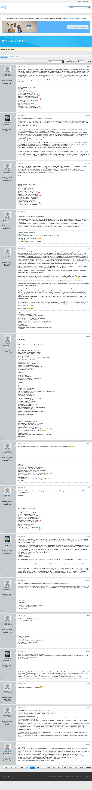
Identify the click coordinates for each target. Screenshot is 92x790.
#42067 (88, 443)
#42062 (88, 115)
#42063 (88, 163)
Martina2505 (7, 74)
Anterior (6, 767)
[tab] (14, 56)
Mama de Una (7, 715)
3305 (70, 767)
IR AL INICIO (79, 776)
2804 (26, 767)
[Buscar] (78, 7)
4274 (81, 767)
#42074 (88, 707)
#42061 (88, 67)
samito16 (7, 587)
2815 (54, 767)
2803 (21, 767)
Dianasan (7, 691)
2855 (59, 767)
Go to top (87, 776)
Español (6, 776)
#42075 (88, 744)
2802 (16, 767)
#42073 (88, 684)
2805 (32, 767)
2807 (43, 767)
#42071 (88, 616)
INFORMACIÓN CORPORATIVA (56, 776)
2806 (37, 767)
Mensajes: (6, 83)
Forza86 (7, 256)
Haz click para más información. (78, 18)
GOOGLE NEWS (70, 776)
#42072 (88, 651)
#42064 (88, 212)
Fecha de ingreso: (7, 80)
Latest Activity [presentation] (14, 56)
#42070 (88, 580)
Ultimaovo (7, 122)
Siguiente (88, 767)
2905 (65, 767)
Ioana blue (7, 751)
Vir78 (7, 219)
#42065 (88, 249)
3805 (76, 767)
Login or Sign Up (83, 1)
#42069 (88, 536)
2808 (48, 767)
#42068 (88, 488)
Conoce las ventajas (78, 27)
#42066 (88, 336)
